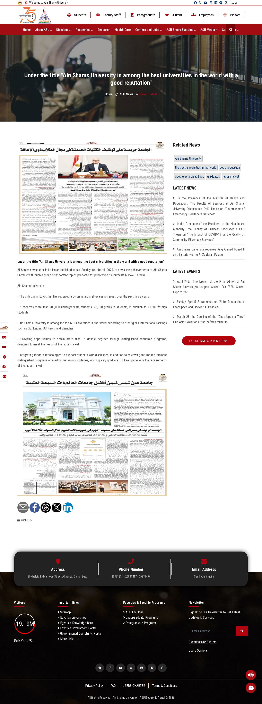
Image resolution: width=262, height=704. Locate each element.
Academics (84, 30)
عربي (234, 2)
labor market (231, 176)
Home (27, 30)
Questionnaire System (203, 642)
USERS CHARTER (134, 686)
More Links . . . (68, 639)
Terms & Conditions (164, 686)
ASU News (126, 94)
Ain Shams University (188, 158)
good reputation (230, 167)
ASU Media (208, 30)
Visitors (231, 15)
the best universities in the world (196, 167)
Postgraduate (142, 15)
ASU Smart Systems (181, 30)
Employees (202, 15)
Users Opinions (198, 650)
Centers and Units (148, 30)
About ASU (43, 30)
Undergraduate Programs (140, 617)
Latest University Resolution (208, 341)
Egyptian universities (72, 617)
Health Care (123, 30)
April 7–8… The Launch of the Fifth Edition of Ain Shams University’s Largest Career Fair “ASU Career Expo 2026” (209, 287)
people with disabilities (189, 176)
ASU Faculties (133, 612)
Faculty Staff (108, 15)
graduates (213, 176)
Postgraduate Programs (140, 623)
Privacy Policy (94, 686)
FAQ (113, 686)
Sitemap (64, 612)
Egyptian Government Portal (77, 628)
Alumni (173, 15)
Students (76, 15)
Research (103, 30)
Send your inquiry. (204, 576)
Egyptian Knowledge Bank (75, 623)
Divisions (63, 30)
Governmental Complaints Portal (79, 633)
